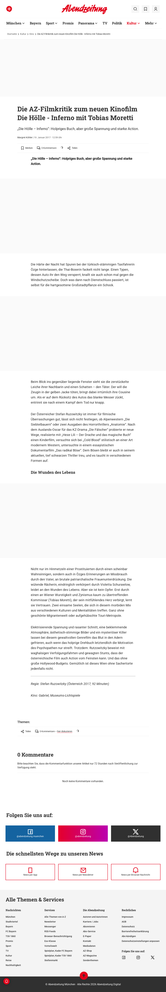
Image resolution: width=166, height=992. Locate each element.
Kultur (132, 23)
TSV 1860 (11, 936)
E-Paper (87, 936)
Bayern (35, 23)
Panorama (86, 23)
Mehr (149, 23)
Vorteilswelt (50, 946)
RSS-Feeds (50, 931)
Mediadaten (89, 946)
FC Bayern (11, 931)
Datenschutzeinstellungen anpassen (141, 941)
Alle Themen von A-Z (55, 917)
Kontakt (87, 941)
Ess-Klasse (50, 941)
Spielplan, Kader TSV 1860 (58, 955)
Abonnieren (89, 926)
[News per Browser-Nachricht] (135, 872)
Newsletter (50, 921)
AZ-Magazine (90, 955)
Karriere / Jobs (90, 921)
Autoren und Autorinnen (95, 917)
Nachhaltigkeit (13, 965)
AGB (124, 921)
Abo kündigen (129, 936)
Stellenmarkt (51, 960)
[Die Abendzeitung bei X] (135, 833)
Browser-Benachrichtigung (58, 936)
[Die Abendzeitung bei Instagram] (83, 833)
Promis (68, 23)
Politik (117, 23)
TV (105, 23)
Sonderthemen (90, 960)
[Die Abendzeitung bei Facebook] (30, 833)
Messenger (50, 926)
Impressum (127, 917)
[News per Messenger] (30, 872)
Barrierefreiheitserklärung (135, 931)
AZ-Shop (87, 950)
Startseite (12, 34)
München (13, 23)
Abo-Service (89, 931)
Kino (32, 34)
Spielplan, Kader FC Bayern (58, 950)
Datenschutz (128, 926)
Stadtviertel (12, 921)
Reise (9, 960)
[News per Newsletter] (83, 872)
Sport (50, 23)
